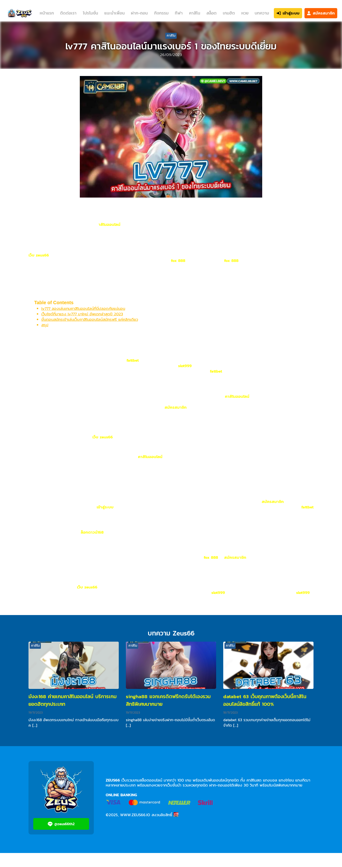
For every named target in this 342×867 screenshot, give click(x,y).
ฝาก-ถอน (139, 13)
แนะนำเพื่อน (114, 13)
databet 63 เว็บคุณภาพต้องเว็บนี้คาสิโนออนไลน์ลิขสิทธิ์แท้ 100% (264, 700)
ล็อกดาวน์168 (92, 532)
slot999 (185, 366)
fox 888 (178, 260)
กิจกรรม (161, 13)
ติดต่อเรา (68, 13)
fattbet (133, 360)
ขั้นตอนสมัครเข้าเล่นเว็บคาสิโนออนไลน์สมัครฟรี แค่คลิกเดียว (89, 319)
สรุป (44, 325)
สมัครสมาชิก (176, 407)
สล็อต (211, 13)
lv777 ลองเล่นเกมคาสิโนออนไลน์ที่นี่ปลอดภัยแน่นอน (83, 308)
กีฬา (179, 13)
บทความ (262, 13)
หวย (244, 13)
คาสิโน (194, 13)
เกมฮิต (229, 13)
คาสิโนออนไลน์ (237, 396)
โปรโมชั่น (90, 13)
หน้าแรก (47, 13)
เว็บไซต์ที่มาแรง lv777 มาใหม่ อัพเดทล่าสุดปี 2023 (82, 314)
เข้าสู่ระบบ (105, 507)
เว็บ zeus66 (38, 255)
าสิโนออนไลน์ (109, 224)
